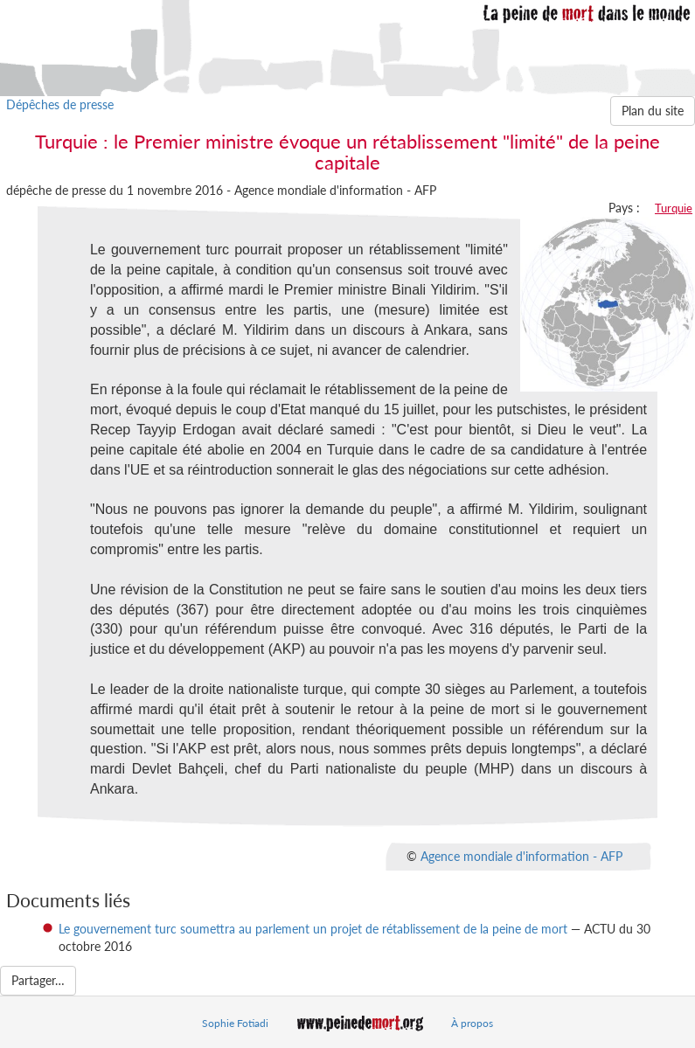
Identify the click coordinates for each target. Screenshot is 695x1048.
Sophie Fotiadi (235, 1023)
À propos (472, 1023)
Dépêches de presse (60, 104)
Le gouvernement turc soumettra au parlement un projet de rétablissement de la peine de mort (313, 928)
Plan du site (653, 110)
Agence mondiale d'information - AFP (521, 856)
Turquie (673, 208)
